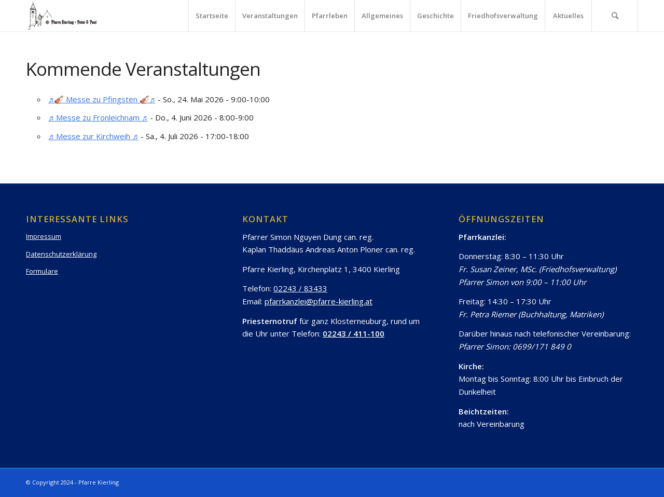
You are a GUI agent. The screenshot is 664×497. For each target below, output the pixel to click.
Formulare (42, 271)
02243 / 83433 (300, 288)
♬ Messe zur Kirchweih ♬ (93, 136)
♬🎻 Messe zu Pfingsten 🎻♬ (102, 99)
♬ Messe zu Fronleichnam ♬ (98, 117)
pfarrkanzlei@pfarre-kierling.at (318, 301)
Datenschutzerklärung (61, 254)
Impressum (43, 236)
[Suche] (614, 15)
